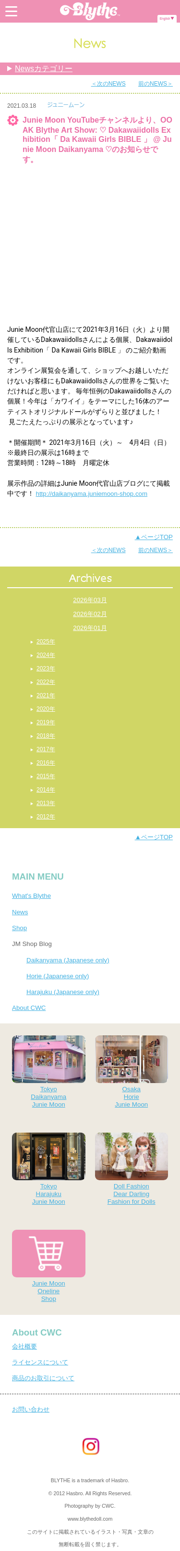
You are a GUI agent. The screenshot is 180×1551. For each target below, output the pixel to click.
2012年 (45, 816)
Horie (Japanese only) (57, 976)
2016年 (45, 762)
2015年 (45, 776)
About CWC (29, 1007)
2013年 (45, 803)
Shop (19, 928)
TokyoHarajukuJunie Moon (48, 1169)
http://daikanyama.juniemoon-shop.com (91, 493)
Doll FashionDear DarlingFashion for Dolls (131, 1169)
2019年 (45, 722)
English (165, 18)
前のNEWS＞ (155, 83)
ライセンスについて (40, 1362)
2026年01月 (90, 627)
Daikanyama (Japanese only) (67, 960)
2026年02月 (90, 614)
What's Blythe (31, 895)
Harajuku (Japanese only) (62, 992)
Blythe (90, 11)
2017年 (45, 749)
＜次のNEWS (108, 83)
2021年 (45, 695)
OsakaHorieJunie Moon (131, 1071)
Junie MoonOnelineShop (48, 1266)
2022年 (45, 682)
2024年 (45, 655)
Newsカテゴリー (43, 68)
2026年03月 (90, 600)
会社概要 (24, 1346)
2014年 (45, 789)
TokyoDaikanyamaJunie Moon (48, 1071)
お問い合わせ (30, 1409)
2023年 (45, 668)
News (20, 912)
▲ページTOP (154, 537)
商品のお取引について (43, 1378)
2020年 (45, 709)
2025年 (45, 641)
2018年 (45, 735)
